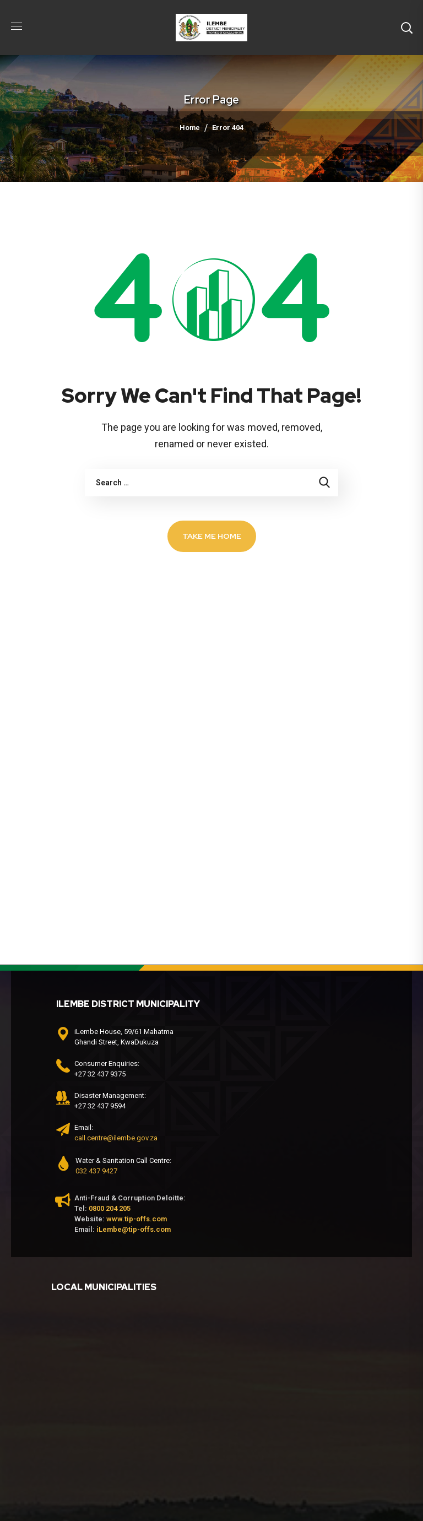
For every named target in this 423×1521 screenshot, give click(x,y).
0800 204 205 (110, 1208)
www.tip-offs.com (136, 1219)
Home (190, 127)
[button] (406, 27)
